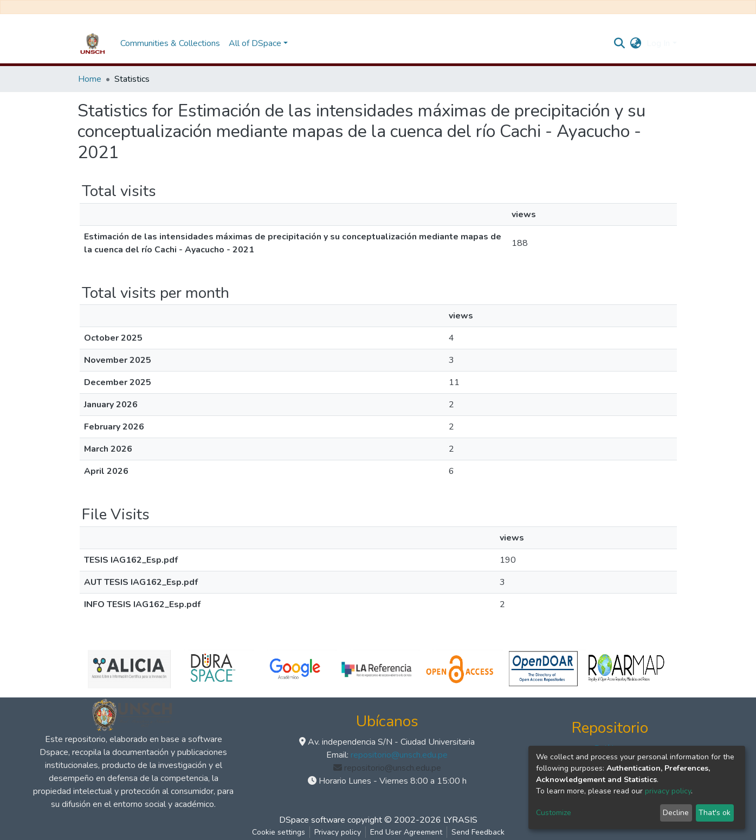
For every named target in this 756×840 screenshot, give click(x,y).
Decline (676, 813)
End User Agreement (406, 832)
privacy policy (668, 791)
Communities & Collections (170, 43)
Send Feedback (478, 832)
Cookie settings (278, 832)
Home (89, 79)
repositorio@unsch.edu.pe (399, 755)
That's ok (715, 813)
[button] (635, 43)
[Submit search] (619, 43)
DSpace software (312, 820)
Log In (658, 43)
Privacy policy (337, 832)
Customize (553, 813)
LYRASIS (460, 820)
